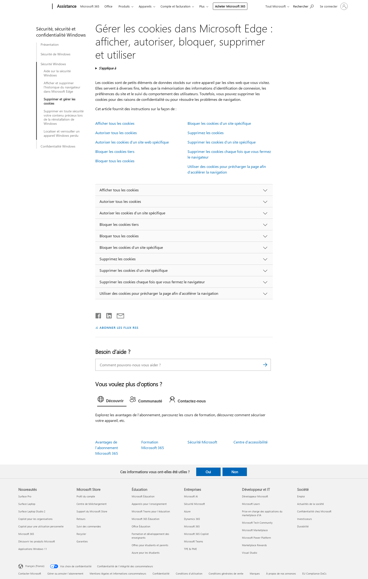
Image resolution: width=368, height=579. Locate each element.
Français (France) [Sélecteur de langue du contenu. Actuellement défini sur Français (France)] (34, 566)
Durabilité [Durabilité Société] (303, 526)
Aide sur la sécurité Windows (57, 73)
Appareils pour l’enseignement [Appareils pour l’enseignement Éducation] (149, 504)
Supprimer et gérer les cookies (59, 101)
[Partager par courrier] (118, 314)
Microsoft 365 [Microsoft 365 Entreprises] (192, 526)
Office (108, 6)
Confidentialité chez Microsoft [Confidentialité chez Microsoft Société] (314, 511)
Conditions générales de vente (226, 573)
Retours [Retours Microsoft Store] (81, 519)
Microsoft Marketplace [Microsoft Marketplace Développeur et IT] (255, 530)
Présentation (50, 44)
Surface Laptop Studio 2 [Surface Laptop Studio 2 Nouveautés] (31, 511)
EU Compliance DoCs (314, 573)
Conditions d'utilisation (189, 573)
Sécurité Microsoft (202, 441)
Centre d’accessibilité (251, 441)
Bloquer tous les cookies (114, 160)
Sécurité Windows (53, 64)
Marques (255, 573)
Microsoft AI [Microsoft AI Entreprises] (191, 496)
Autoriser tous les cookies (116, 132)
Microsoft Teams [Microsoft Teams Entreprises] (193, 541)
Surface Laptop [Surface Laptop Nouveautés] (26, 504)
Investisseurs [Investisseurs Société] (304, 519)
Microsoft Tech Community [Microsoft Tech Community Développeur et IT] (257, 522)
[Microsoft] (34, 6)
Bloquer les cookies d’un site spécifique (219, 123)
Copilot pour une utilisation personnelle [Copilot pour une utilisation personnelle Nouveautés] (41, 526)
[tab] (111, 400)
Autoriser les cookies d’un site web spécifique (132, 142)
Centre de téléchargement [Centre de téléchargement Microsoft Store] (92, 504)
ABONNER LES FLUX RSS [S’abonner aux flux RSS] (119, 327)
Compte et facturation (175, 6)
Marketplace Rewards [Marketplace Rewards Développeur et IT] (254, 545)
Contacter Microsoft (29, 573)
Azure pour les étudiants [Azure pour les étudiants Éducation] (146, 552)
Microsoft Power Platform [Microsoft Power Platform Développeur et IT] (256, 537)
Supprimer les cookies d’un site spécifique (222, 142)
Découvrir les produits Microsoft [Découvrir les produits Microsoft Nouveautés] (36, 541)
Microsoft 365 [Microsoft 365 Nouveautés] (26, 534)
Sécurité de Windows (55, 54)
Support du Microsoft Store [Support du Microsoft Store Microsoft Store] (92, 511)
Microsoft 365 (89, 6)
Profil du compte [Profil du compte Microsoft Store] (86, 496)
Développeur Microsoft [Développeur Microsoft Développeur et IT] (255, 496)
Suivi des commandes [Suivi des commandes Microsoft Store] (89, 526)
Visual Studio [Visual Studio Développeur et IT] (249, 552)
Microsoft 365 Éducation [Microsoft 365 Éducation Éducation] (145, 519)
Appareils (145, 6)
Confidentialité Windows (58, 146)
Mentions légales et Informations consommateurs (118, 573)
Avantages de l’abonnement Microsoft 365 (106, 447)
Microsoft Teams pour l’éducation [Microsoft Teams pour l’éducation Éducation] (151, 511)
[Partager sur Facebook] (98, 314)
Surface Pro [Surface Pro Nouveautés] (24, 496)
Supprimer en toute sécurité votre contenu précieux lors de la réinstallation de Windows (64, 117)
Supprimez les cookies (206, 132)
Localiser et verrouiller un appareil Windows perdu (62, 133)
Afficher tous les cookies (114, 123)
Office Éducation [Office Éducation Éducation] (141, 526)
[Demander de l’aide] (303, 6)
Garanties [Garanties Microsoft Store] (82, 541)
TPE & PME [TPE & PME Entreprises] (190, 549)
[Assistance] (66, 6)
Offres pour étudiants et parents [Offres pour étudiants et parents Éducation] (150, 545)
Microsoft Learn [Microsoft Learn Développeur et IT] (251, 504)
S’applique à (107, 68)
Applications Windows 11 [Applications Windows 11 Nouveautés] (32, 549)
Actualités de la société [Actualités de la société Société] (310, 504)
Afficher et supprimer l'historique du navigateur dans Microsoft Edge (62, 87)
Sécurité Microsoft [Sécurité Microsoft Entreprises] (194, 504)
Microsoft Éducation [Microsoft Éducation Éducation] (143, 496)
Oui (208, 471)
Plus (202, 6)
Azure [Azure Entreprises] (187, 511)
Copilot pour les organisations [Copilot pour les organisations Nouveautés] (35, 519)
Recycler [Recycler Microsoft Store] (81, 534)
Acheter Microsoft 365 (230, 6)
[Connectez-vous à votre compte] (333, 6)
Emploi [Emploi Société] (301, 496)
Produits (124, 6)
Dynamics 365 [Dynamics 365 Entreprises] (192, 519)
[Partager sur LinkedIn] (107, 314)
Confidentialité (161, 573)
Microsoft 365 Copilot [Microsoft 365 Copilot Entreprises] (196, 534)
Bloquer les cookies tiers (114, 151)
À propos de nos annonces (281, 573)
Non (234, 471)
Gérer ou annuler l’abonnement (65, 573)
